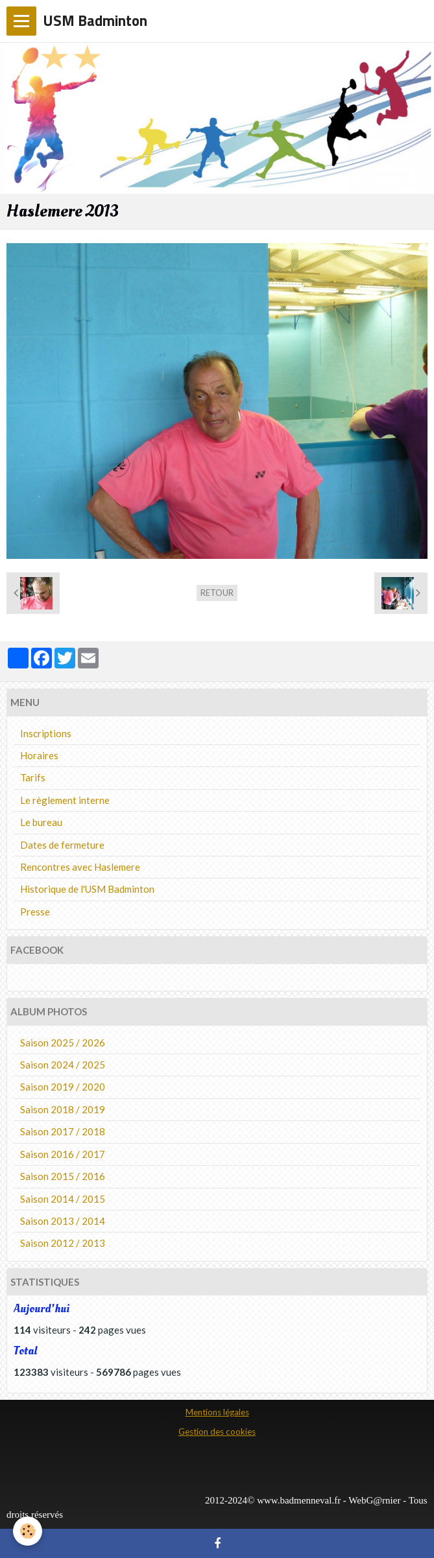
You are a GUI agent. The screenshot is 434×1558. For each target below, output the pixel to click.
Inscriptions (45, 733)
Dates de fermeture (62, 845)
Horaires (39, 755)
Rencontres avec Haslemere (80, 867)
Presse (35, 911)
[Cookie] (27, 1531)
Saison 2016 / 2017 (62, 1154)
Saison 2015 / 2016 (62, 1176)
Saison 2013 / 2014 (62, 1221)
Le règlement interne (65, 800)
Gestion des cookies (217, 1431)
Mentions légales (217, 1412)
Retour (217, 592)
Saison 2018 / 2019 (62, 1109)
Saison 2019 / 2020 (62, 1086)
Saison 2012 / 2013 (62, 1243)
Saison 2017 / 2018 (62, 1131)
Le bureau (41, 822)
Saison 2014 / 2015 (62, 1199)
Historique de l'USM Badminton (87, 889)
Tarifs (32, 777)
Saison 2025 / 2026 (62, 1042)
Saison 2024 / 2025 (62, 1064)
